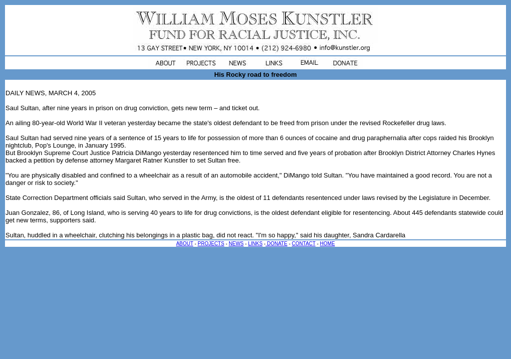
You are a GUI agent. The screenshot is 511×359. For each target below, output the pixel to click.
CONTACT (303, 243)
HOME (327, 243)
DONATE (276, 243)
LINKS (255, 243)
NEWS (236, 243)
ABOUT (184, 243)
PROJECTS (211, 243)
